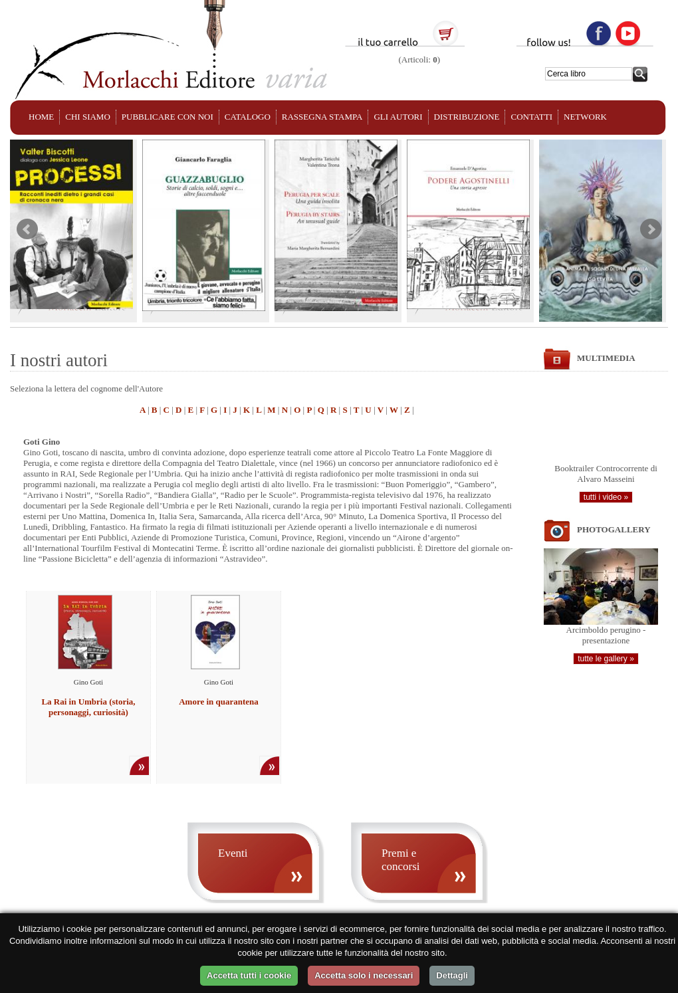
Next (650, 229)
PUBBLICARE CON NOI (167, 117)
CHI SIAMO (87, 117)
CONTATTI (531, 117)
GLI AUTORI (398, 117)
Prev (27, 229)
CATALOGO (248, 117)
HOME (41, 117)
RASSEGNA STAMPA (322, 117)
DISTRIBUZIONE (467, 117)
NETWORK (585, 117)
